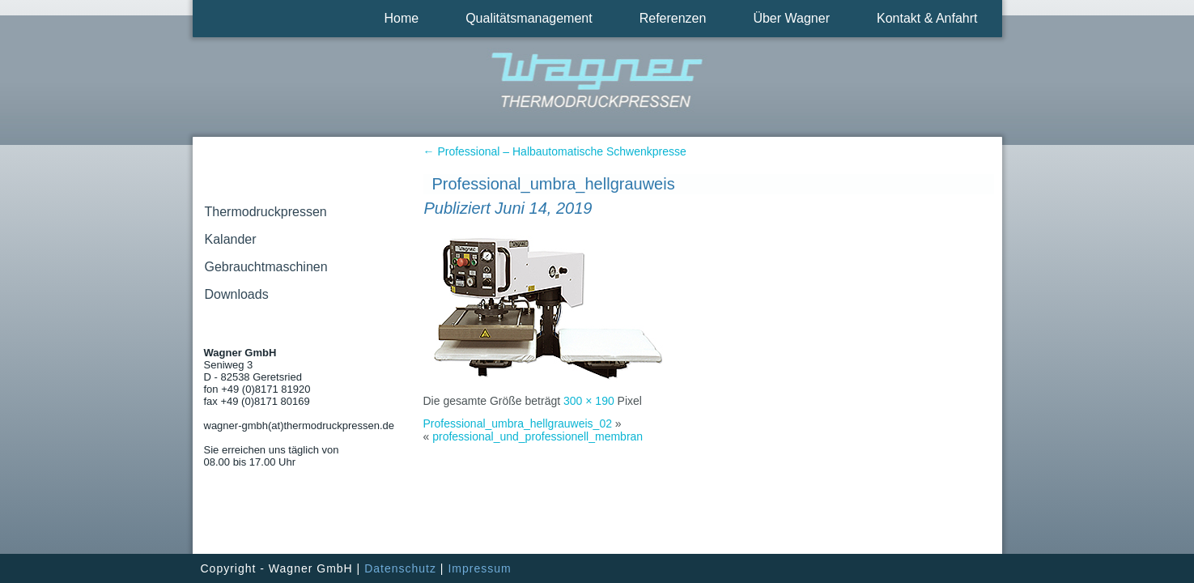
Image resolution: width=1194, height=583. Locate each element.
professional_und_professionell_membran (537, 436)
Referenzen (673, 18)
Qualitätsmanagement (529, 18)
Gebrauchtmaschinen (266, 267)
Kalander (231, 239)
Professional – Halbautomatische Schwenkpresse (554, 151)
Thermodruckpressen (266, 212)
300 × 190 (588, 400)
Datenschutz (400, 568)
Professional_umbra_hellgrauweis (553, 184)
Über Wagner (791, 18)
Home (401, 18)
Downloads (237, 294)
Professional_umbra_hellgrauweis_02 (517, 423)
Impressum (479, 568)
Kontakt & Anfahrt (927, 18)
